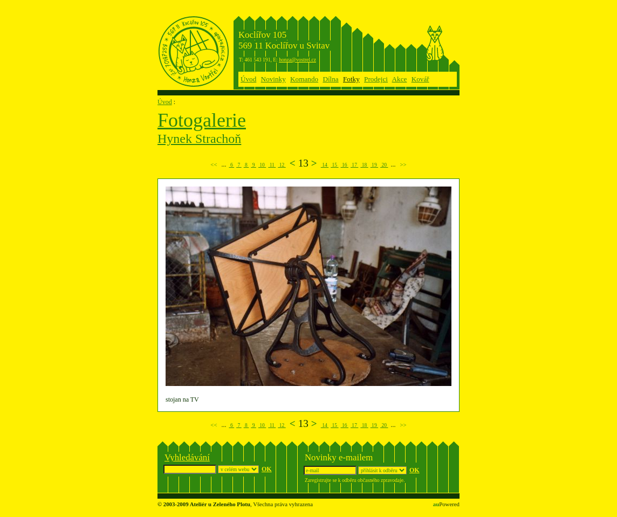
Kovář (420, 79)
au (436, 504)
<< (213, 164)
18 (364, 165)
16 (344, 165)
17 (354, 165)
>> (403, 164)
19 (374, 165)
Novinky (273, 79)
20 (384, 165)
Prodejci (376, 79)
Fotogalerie (201, 120)
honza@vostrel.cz (297, 60)
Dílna (330, 79)
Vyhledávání (187, 457)
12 (281, 165)
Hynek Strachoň (199, 139)
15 (334, 165)
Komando (304, 79)
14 (324, 165)
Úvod (248, 79)
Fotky (351, 79)
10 (262, 165)
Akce (399, 79)
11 (272, 165)
